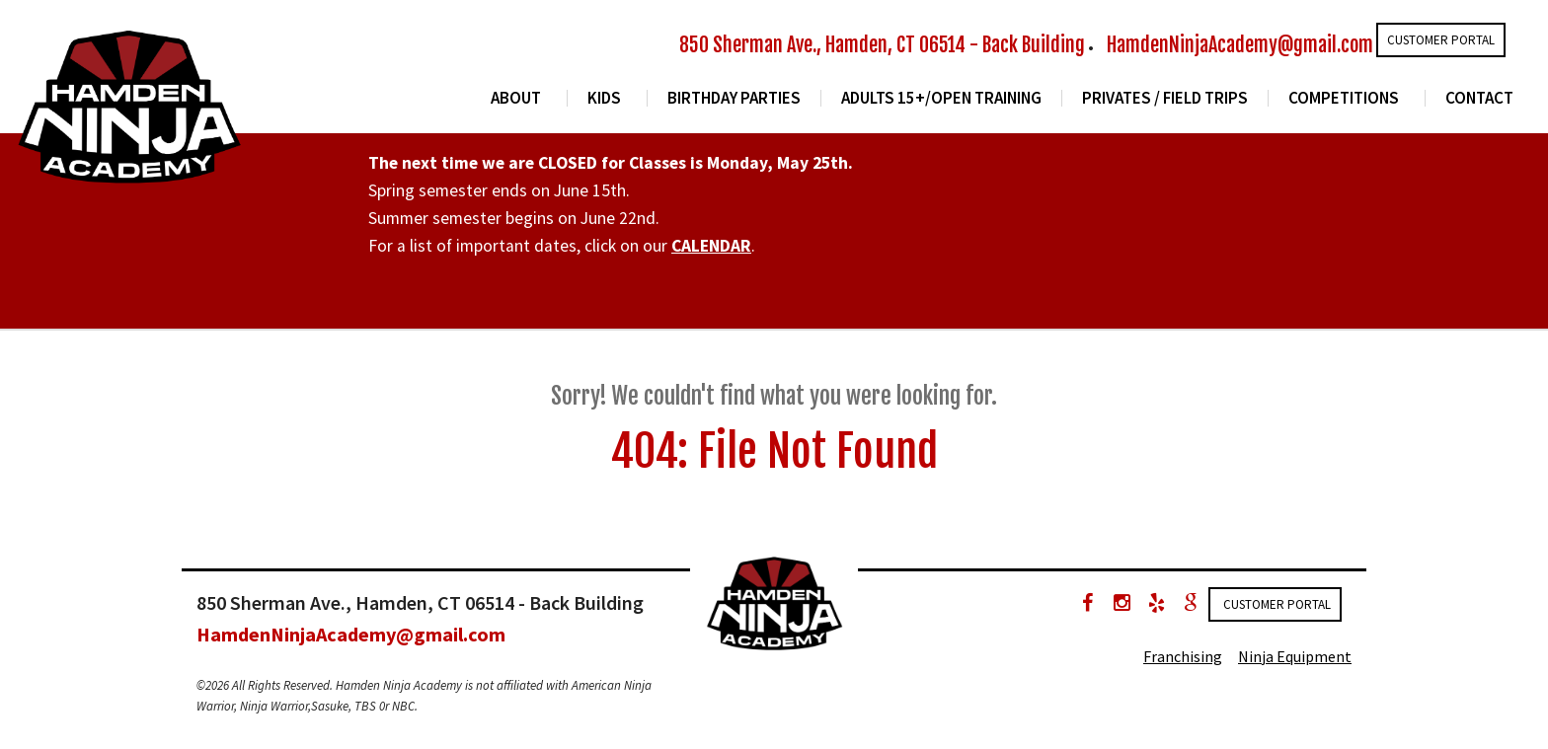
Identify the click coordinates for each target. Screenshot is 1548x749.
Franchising (1182, 656)
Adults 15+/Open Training (941, 98)
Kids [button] (604, 98)
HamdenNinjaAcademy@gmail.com (1240, 45)
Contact (1479, 98)
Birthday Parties (734, 98)
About (516, 98)
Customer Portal (1441, 40)
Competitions (1343, 98)
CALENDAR (711, 246)
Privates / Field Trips (1165, 98)
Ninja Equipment (1295, 656)
